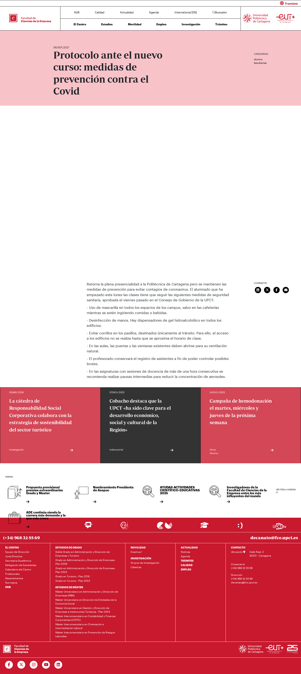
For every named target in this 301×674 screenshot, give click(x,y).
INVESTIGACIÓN (141, 558)
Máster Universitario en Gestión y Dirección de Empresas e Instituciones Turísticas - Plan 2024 (82, 609)
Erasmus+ (136, 551)
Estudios (107, 24)
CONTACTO (238, 547)
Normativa (11, 582)
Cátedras (136, 567)
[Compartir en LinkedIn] (258, 290)
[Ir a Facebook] (9, 665)
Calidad (99, 12)
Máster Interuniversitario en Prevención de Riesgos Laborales (85, 634)
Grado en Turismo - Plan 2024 (72, 580)
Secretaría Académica (18, 560)
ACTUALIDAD (189, 547)
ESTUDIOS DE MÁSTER (69, 587)
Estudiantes (260, 63)
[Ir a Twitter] (21, 665)
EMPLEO (186, 569)
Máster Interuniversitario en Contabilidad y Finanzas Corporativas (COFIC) (85, 618)
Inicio (56, 35)
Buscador (219, 12)
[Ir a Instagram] (34, 665)
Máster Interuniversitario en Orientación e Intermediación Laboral (79, 626)
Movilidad (134, 24)
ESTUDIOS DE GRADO (68, 547)
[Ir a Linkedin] (58, 665)
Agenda (154, 12)
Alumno (258, 59)
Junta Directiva (13, 556)
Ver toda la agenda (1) (286, 491)
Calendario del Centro (18, 569)
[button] (227, 3)
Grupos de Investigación (145, 562)
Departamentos (14, 578)
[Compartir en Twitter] (267, 290)
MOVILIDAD (138, 547)
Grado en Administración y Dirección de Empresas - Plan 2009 (85, 561)
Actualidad (127, 12)
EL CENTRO (12, 547)
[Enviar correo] (286, 290)
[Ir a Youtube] (46, 665)
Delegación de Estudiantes (20, 565)
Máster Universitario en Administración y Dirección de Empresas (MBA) (86, 593)
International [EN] (186, 12)
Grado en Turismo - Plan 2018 (72, 576)
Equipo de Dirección (17, 551)
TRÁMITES (187, 560)
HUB (76, 12)
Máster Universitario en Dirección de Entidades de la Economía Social (85, 601)
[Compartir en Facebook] (277, 290)
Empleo (161, 24)
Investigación (191, 24)
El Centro (80, 24)
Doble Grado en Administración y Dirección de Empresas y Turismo (82, 553)
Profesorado (12, 573)
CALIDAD (187, 565)
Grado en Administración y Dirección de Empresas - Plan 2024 (85, 570)
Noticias (185, 551)
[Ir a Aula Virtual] (204, 527)
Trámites (221, 24)
